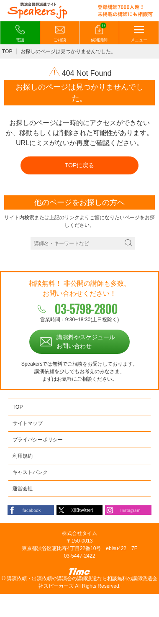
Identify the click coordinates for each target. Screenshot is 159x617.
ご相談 (60, 33)
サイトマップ (28, 423)
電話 (20, 33)
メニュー (139, 33)
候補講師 (99, 33)
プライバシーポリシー (38, 440)
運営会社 (23, 489)
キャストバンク (30, 472)
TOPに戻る (80, 165)
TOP (7, 51)
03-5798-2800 (86, 308)
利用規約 (23, 456)
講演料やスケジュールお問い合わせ (85, 341)
